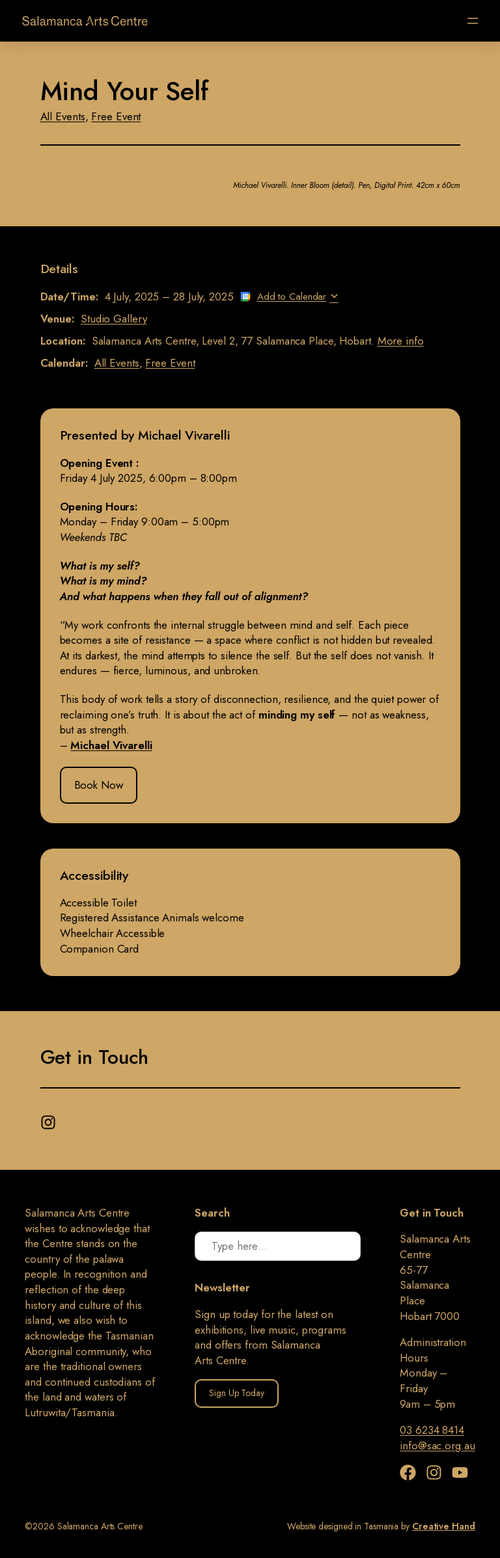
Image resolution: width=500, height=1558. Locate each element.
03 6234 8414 (432, 1430)
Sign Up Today (236, 1392)
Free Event (116, 116)
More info (401, 341)
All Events (62, 116)
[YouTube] (460, 1472)
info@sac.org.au (437, 1445)
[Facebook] (411, 1472)
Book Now (98, 785)
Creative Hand (443, 1526)
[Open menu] (472, 21)
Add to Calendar (292, 296)
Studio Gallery (114, 318)
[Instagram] (49, 1119)
